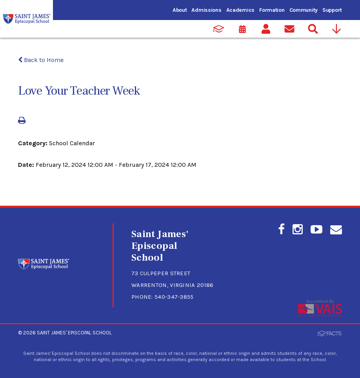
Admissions (206, 10)
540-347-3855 (174, 296)
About (180, 10)
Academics (240, 10)
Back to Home (41, 60)
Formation (271, 10)
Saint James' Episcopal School (74, 333)
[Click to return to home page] (43, 267)
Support (332, 10)
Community (303, 10)
